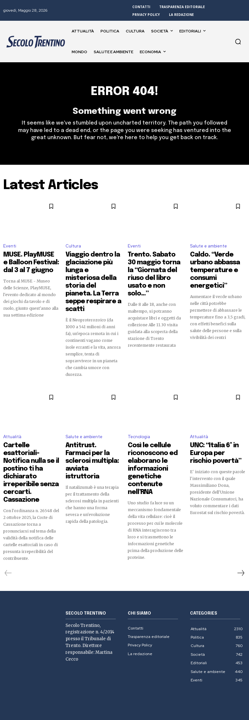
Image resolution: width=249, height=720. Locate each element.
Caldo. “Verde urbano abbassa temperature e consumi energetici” (217, 263)
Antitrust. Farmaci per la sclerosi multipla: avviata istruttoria (93, 421)
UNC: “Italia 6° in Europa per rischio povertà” (216, 418)
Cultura (73, 249)
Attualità (12, 407)
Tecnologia (139, 407)
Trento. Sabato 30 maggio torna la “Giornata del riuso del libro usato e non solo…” (154, 269)
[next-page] (240, 517)
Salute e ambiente (208, 249)
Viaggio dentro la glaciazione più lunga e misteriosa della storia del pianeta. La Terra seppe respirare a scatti (92, 269)
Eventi (9, 249)
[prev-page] (8, 517)
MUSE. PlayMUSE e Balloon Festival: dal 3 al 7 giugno (30, 263)
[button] (238, 41)
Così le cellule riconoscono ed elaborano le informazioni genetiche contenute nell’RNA (155, 427)
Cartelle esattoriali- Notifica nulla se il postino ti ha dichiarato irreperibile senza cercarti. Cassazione (30, 427)
